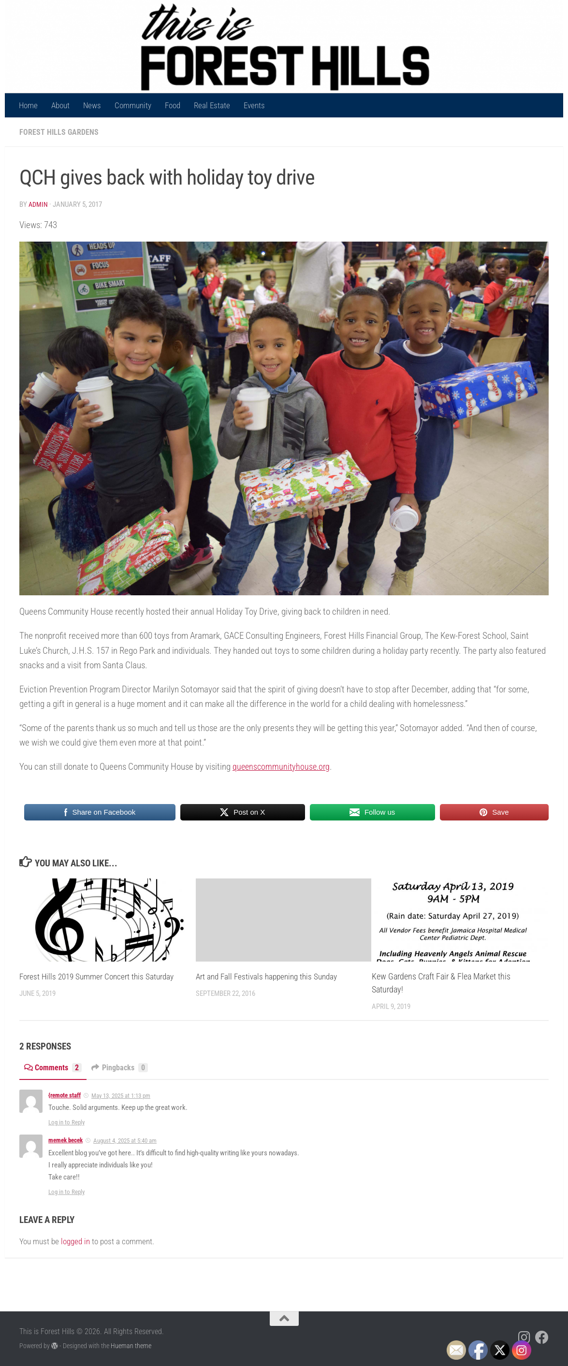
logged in (75, 1241)
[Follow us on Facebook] (542, 1337)
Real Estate (212, 105)
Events (254, 105)
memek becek (65, 1139)
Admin (39, 204)
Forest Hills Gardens (59, 132)
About (60, 105)
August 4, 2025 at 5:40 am (125, 1140)
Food (172, 105)
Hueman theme (131, 1345)
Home (28, 105)
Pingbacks (124, 1067)
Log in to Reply (66, 1121)
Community (133, 105)
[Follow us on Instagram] (524, 1337)
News (92, 105)
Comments (54, 1067)
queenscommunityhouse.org (283, 766)
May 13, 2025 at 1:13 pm (120, 1095)
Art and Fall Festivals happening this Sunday (270, 976)
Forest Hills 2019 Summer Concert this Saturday (100, 976)
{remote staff (64, 1094)
